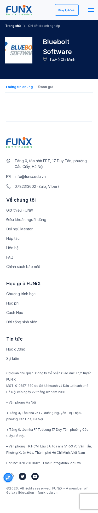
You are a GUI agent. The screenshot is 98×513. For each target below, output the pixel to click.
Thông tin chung (19, 87)
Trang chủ (13, 26)
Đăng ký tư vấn (66, 10)
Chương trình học (21, 294)
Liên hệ (12, 248)
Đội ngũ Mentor (19, 229)
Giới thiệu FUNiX (19, 210)
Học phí (12, 303)
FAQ (9, 257)
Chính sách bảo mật (23, 266)
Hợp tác (13, 238)
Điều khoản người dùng (26, 219)
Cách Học (14, 312)
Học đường (15, 349)
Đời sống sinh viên (21, 322)
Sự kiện (12, 358)
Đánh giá (45, 87)
